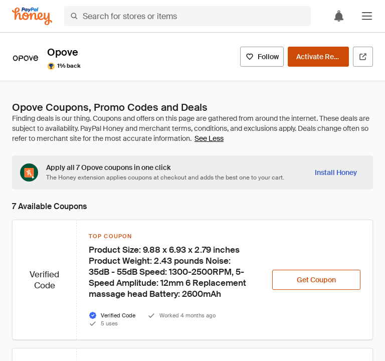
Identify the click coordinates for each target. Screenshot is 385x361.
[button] (367, 16)
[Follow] (262, 57)
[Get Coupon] (316, 280)
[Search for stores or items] (187, 16)
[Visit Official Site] (363, 57)
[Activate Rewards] (318, 57)
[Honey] (32, 16)
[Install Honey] (336, 172)
